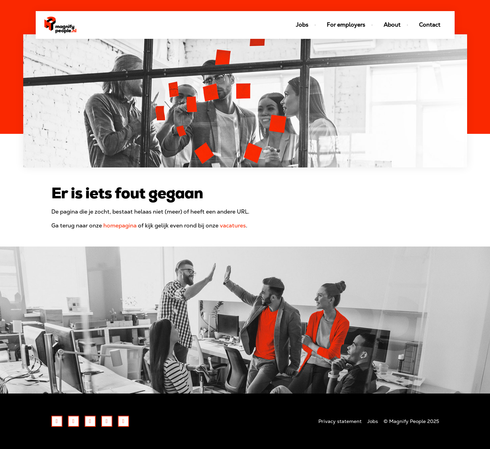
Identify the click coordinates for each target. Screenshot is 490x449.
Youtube (123, 421)
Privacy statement (340, 421)
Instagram (106, 421)
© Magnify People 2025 (411, 421)
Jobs (372, 421)
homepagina (120, 225)
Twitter (73, 421)
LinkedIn (90, 421)
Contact (429, 24)
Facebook (56, 421)
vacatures (233, 225)
